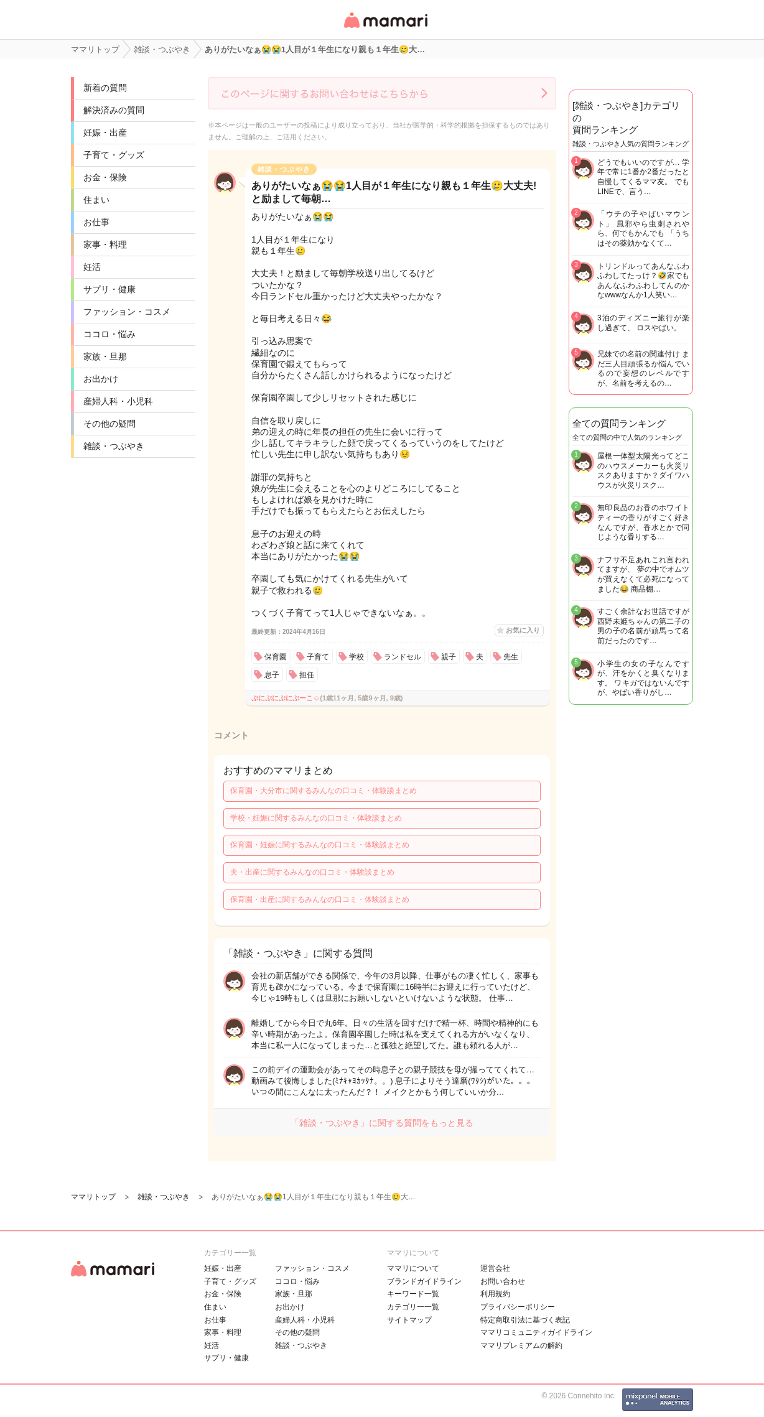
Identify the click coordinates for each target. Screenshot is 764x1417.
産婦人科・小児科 (118, 401)
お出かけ (100, 379)
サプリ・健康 (109, 289)
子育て (318, 657)
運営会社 (495, 1268)
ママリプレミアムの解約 (521, 1345)
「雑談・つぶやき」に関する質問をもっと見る (382, 1123)
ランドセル (402, 657)
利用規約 (495, 1293)
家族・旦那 (105, 356)
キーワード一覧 (413, 1293)
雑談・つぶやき (113, 446)
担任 (306, 675)
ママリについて (413, 1268)
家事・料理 (105, 244)
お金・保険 (105, 177)
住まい (96, 200)
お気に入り (523, 630)
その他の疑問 (109, 424)
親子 (448, 657)
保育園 (275, 657)
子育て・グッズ (113, 155)
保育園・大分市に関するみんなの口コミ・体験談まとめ (323, 790)
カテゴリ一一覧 (413, 1307)
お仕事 (96, 222)
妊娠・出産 (105, 132)
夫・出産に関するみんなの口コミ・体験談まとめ (312, 872)
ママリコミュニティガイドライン (536, 1332)
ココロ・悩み (109, 334)
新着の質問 (105, 88)
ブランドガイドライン (424, 1281)
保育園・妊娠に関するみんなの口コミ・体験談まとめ (319, 844)
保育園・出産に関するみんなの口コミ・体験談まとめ (319, 899)
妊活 (92, 267)
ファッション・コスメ (126, 312)
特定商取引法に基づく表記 (525, 1320)
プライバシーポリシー (517, 1307)
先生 (510, 657)
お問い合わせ (502, 1281)
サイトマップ (409, 1320)
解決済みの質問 (113, 110)
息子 (271, 675)
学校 (356, 657)
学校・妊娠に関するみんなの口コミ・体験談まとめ (316, 818)
